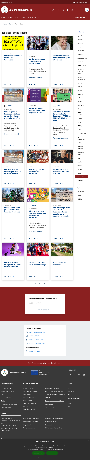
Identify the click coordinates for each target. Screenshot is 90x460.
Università (81, 192)
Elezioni (80, 101)
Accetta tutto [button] (38, 453)
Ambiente (80, 39)
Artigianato (81, 51)
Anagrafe (80, 43)
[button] (45, 457)
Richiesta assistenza (29, 428)
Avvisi (69, 394)
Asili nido (80, 54)
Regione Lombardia (6, 2)
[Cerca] (87, 10)
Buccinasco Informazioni (81, 78)
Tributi (79, 184)
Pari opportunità (81, 138)
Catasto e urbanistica (29, 403)
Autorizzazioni (49, 404)
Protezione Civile (81, 153)
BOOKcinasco (82, 65)
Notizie (32, 53)
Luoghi (70, 403)
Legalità (80, 122)
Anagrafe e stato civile (30, 388)
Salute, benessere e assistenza (54, 401)
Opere (79, 130)
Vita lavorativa (27, 394)
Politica (80, 143)
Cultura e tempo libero (30, 391)
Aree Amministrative (7, 391)
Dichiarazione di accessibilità (53, 428)
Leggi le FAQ (27, 425)
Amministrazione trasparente (54, 418)
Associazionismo (82, 58)
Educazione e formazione (52, 388)
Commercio (81, 83)
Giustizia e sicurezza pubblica (54, 391)
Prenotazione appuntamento (31, 418)
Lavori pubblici (80, 114)
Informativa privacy (51, 422)
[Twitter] (62, 10)
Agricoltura (81, 36)
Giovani (80, 109)
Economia (80, 94)
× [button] (88, 440)
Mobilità (80, 126)
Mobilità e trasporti (29, 409)
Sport (79, 173)
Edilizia (80, 98)
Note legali (48, 425)
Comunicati (71, 391)
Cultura (80, 90)
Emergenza (81, 105)
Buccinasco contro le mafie (81, 71)
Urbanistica (81, 195)
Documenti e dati (6, 407)
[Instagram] (71, 10)
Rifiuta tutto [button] (52, 453)
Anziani (80, 47)
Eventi (69, 406)
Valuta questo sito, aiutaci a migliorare (45, 363)
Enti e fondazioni (6, 398)
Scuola (79, 162)
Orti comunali (82, 133)
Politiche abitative (80, 148)
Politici (3, 401)
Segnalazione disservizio (30, 422)
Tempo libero (81, 177)
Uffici (2, 394)
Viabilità (80, 199)
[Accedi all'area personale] (80, 2)
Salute (79, 158)
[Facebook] (58, 10)
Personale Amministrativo (9, 404)
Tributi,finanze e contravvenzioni (55, 394)
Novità (11, 24)
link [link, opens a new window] (62, 449)
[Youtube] (67, 10)
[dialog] (45, 449)
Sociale (80, 169)
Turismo (80, 188)
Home (5, 24)
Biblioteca (80, 62)
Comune (80, 87)
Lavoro (80, 118)
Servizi (80, 166)
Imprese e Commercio (29, 398)
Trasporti (80, 180)
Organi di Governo (6, 388)
